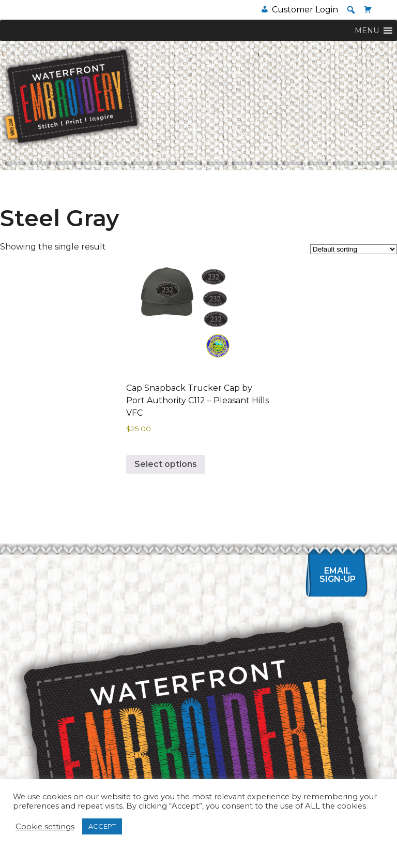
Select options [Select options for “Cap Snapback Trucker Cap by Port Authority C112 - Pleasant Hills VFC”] (165, 464)
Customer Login (305, 9)
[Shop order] (353, 249)
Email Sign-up (337, 575)
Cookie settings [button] (45, 826)
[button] (351, 10)
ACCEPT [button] (102, 826)
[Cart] (368, 9)
